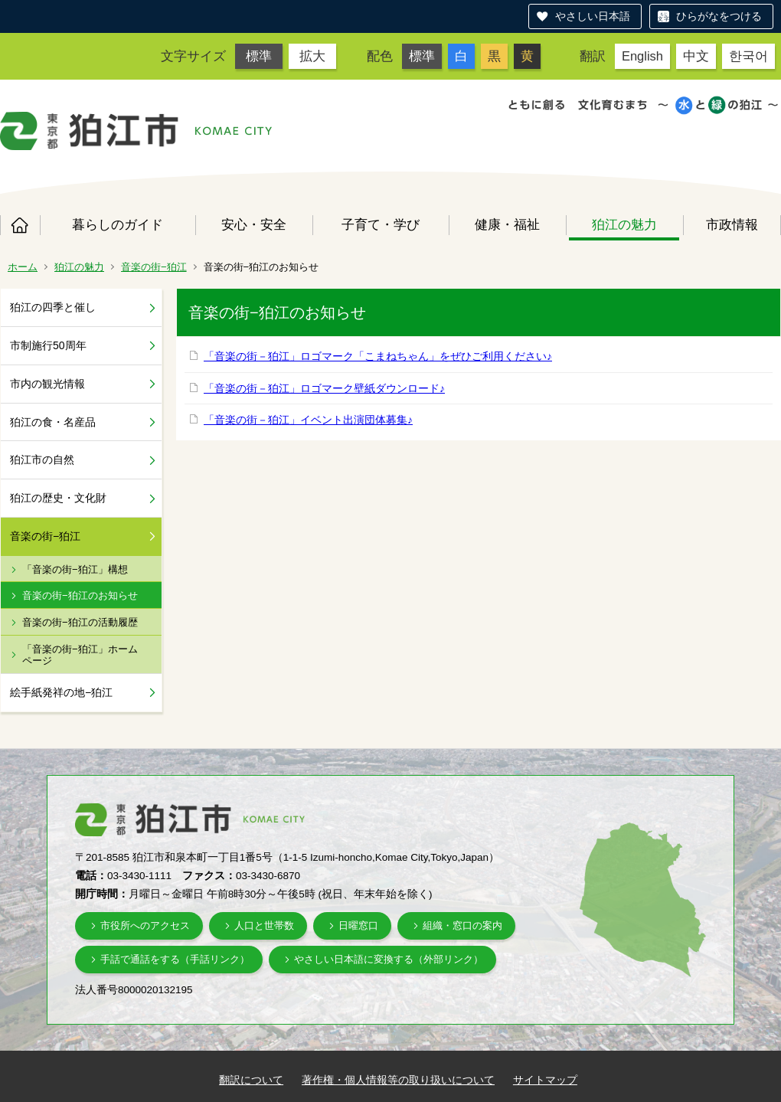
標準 (259, 56)
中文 (696, 56)
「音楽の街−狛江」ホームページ (80, 655)
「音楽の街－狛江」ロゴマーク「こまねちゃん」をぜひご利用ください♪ (378, 356)
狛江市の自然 (42, 459)
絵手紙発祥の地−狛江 (61, 692)
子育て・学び (380, 224)
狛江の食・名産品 (53, 422)
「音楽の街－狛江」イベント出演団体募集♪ (308, 420)
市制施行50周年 (48, 345)
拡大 (312, 56)
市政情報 (732, 224)
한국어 (748, 56)
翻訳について (251, 1080)
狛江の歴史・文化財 (58, 498)
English (642, 56)
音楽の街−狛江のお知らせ (80, 595)
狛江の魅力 (624, 224)
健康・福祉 (507, 224)
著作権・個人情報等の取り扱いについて (398, 1080)
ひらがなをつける (719, 16)
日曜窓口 (358, 925)
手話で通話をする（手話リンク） (175, 959)
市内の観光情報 (47, 384)
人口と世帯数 (264, 925)
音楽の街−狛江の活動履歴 (80, 622)
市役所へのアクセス (145, 925)
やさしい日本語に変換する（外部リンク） (388, 959)
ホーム (20, 225)
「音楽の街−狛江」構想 (75, 569)
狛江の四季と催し (53, 307)
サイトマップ (545, 1080)
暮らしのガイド (117, 224)
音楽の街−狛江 (154, 267)
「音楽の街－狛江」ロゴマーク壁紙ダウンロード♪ (324, 388)
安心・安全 (253, 224)
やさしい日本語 (592, 16)
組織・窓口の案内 (462, 925)
